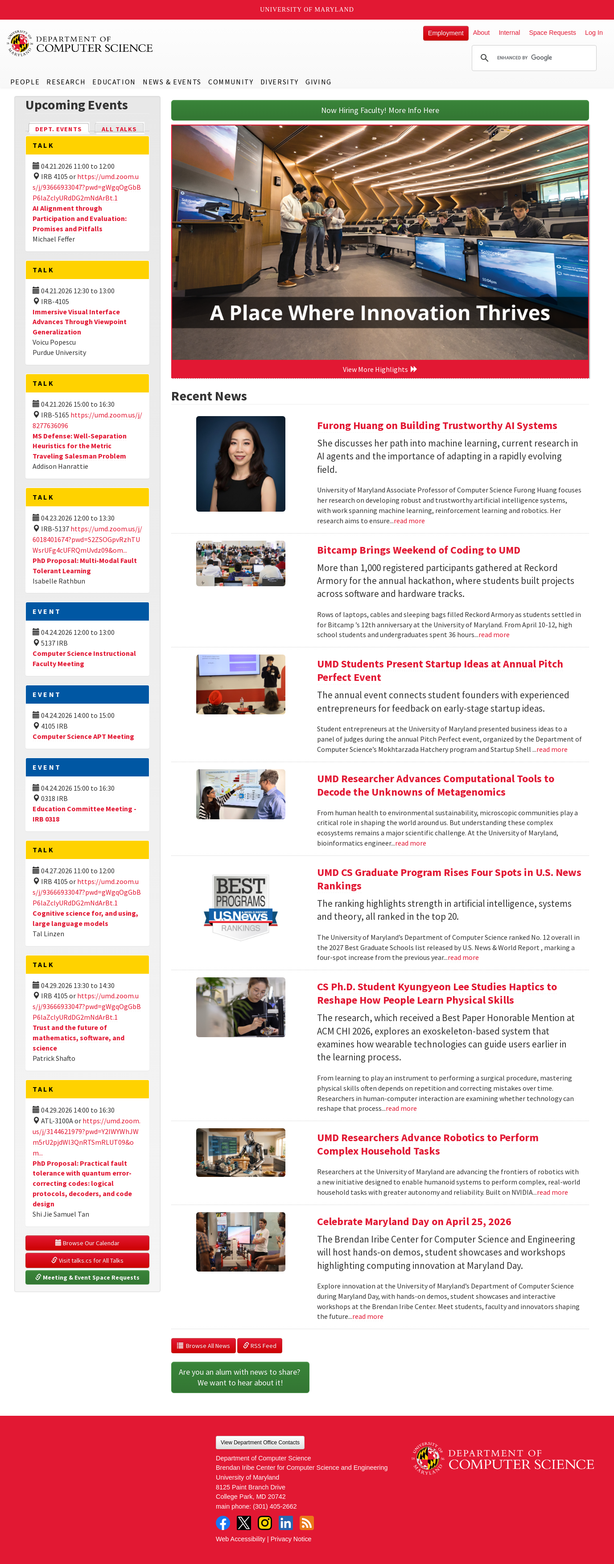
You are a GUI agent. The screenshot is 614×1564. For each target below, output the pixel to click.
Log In (594, 32)
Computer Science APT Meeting (83, 736)
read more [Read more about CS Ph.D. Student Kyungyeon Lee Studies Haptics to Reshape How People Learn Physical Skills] (401, 1108)
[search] (533, 58)
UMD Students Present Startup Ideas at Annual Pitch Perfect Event (440, 670)
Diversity (279, 81)
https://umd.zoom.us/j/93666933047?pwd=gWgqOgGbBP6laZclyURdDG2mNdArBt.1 (87, 187)
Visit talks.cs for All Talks (87, 1260)
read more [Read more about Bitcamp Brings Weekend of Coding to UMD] (494, 634)
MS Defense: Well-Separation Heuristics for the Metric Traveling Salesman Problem (80, 446)
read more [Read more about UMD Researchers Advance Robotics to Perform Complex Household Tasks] (552, 1192)
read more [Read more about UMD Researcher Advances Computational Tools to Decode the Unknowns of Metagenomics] (410, 842)
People (25, 81)
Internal (509, 32)
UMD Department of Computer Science (80, 43)
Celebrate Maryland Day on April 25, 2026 (414, 1221)
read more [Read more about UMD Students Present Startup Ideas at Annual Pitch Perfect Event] (552, 749)
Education (114, 81)
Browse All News (203, 1346)
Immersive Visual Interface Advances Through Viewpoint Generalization (80, 322)
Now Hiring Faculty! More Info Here (380, 110)
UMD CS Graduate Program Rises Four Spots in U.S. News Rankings (449, 879)
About (481, 32)
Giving (318, 81)
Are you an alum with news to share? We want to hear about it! (240, 1377)
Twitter (244, 1523)
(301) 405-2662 (275, 1506)
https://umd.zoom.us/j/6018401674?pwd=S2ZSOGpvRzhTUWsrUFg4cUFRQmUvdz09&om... (87, 539)
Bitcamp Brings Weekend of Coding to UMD (418, 550)
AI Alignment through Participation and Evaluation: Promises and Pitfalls (80, 218)
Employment (446, 33)
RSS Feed (259, 1346)
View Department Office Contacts (260, 1442)
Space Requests (552, 32)
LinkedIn (286, 1523)
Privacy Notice (291, 1539)
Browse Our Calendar (87, 1243)
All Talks (119, 129)
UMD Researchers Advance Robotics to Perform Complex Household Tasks (428, 1144)
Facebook (223, 1523)
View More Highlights (380, 369)
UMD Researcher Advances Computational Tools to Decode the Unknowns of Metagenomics (435, 785)
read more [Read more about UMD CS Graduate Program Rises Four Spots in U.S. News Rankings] (463, 957)
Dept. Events (62, 128)
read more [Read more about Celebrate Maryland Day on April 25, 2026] (367, 1316)
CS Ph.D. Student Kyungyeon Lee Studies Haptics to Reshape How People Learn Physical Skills (437, 993)
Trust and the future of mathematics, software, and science (78, 1037)
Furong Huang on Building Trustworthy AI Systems (437, 425)
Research (66, 81)
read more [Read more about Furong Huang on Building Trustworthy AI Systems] (409, 520)
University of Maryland (307, 9)
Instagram (265, 1523)
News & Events (172, 81)
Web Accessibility (240, 1539)
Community (230, 81)
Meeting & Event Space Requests (87, 1277)
